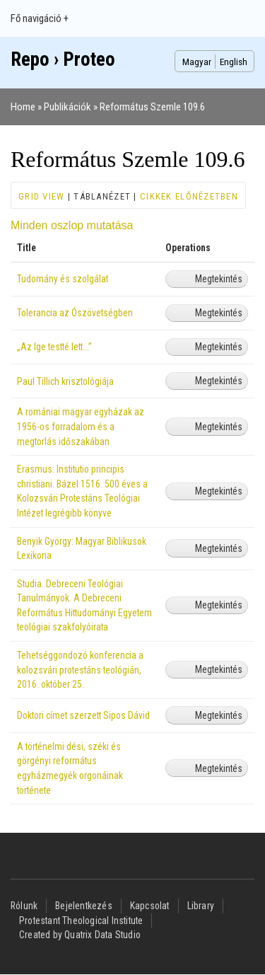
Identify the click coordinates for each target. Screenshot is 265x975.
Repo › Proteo (63, 59)
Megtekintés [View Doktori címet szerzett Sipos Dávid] (218, 715)
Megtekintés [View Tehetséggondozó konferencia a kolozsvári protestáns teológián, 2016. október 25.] (218, 669)
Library (200, 905)
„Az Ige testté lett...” (54, 346)
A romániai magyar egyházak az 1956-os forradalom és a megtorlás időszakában (80, 426)
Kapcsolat (150, 905)
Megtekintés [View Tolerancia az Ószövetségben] (218, 312)
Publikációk (67, 106)
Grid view (41, 196)
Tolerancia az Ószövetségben (75, 312)
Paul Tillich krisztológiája (65, 381)
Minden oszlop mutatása (72, 225)
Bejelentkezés (83, 905)
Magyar (196, 61)
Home (23, 106)
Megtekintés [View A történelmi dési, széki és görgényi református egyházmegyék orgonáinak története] (218, 768)
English (233, 61)
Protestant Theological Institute (81, 920)
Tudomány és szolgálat (62, 278)
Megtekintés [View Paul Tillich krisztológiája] (218, 380)
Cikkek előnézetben (189, 196)
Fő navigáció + (40, 18)
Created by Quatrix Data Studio (80, 934)
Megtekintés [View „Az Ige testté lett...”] (218, 346)
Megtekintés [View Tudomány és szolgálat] (218, 278)
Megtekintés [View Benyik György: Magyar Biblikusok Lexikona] (218, 548)
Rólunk (24, 905)
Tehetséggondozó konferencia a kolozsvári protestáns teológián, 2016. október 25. (80, 670)
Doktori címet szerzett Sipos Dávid (83, 715)
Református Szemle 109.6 (152, 106)
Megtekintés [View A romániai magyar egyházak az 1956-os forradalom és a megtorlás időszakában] (218, 426)
